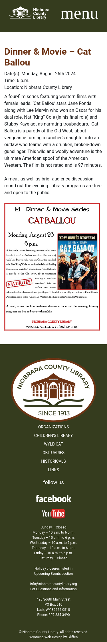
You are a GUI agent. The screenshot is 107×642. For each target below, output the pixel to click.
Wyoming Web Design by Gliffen (53, 637)
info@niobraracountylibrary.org (53, 584)
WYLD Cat (53, 444)
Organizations (53, 427)
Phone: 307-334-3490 (53, 615)
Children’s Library (53, 435)
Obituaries (53, 452)
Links (53, 470)
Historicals (53, 461)
